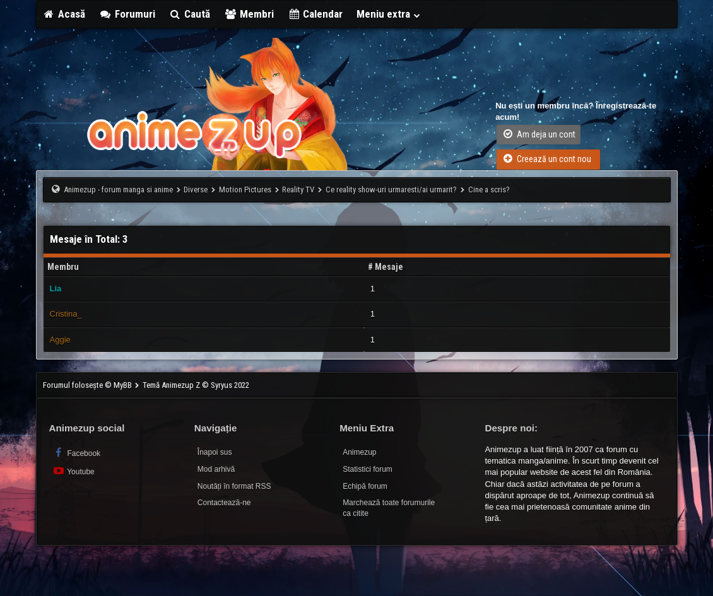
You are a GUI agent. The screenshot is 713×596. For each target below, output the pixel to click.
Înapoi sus (214, 452)
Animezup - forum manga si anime (118, 189)
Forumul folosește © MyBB (88, 385)
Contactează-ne (224, 502)
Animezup (359, 452)
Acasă (64, 14)
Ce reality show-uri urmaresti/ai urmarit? (391, 189)
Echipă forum (365, 486)
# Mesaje (385, 267)
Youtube (73, 470)
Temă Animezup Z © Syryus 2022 (196, 385)
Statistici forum (367, 469)
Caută (190, 14)
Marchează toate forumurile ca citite (389, 508)
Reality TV (298, 189)
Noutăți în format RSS (234, 486)
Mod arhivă (216, 469)
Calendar (315, 14)
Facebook (76, 452)
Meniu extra (388, 14)
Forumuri (127, 14)
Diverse (196, 189)
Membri (249, 14)
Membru (63, 267)
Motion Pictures (245, 189)
